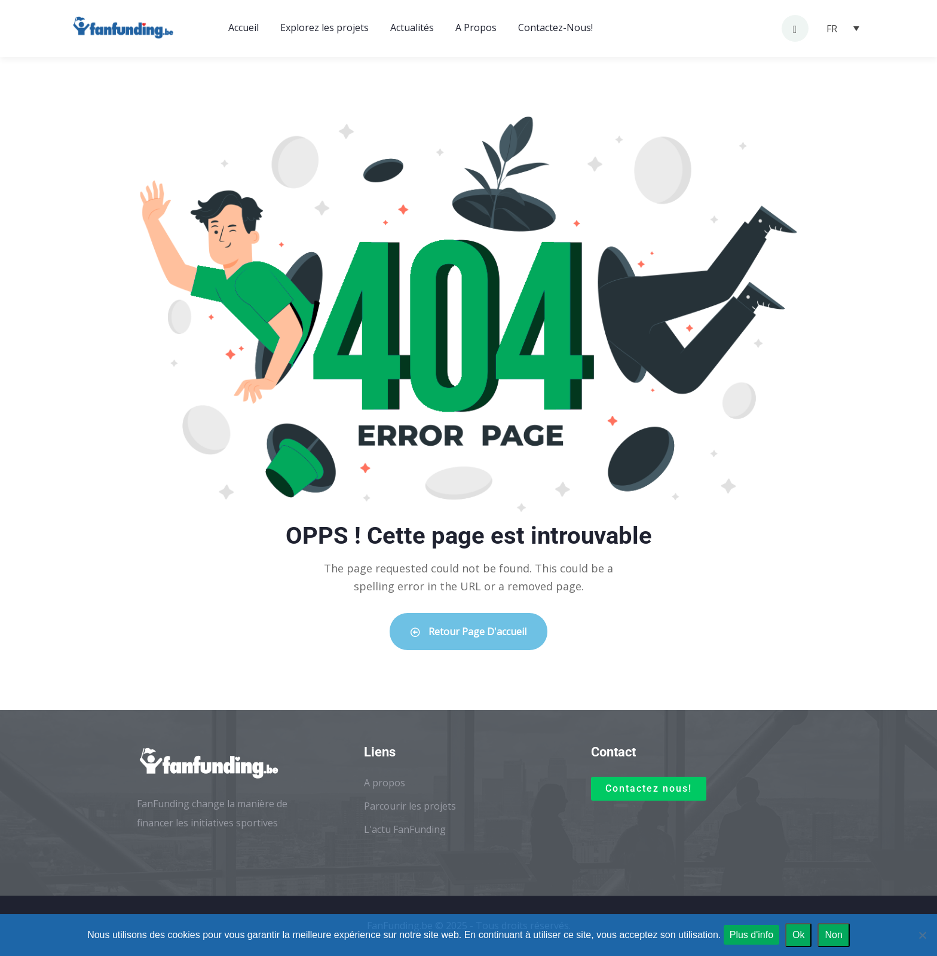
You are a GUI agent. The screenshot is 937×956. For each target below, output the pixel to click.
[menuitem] (843, 28)
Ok (798, 935)
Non (833, 935)
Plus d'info (751, 935)
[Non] (922, 935)
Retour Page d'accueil (468, 631)
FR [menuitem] (831, 28)
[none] (843, 28)
